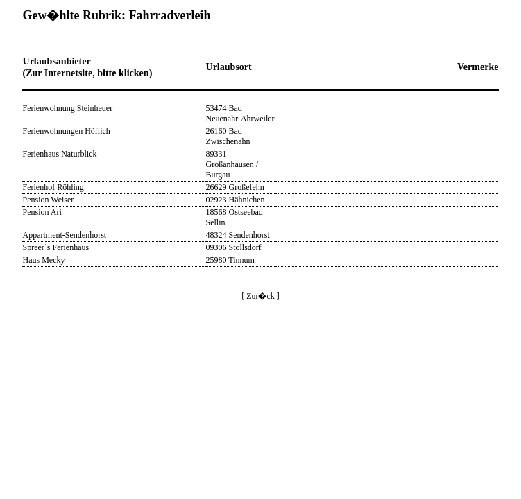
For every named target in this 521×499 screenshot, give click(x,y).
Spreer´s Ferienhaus (56, 247)
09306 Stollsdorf (234, 247)
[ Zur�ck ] (260, 296)
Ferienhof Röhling (53, 187)
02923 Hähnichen (235, 199)
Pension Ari (42, 212)
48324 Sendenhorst (238, 235)
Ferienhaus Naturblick (60, 154)
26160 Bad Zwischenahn (228, 136)
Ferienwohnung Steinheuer (68, 108)
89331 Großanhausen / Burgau (232, 164)
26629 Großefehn (235, 187)
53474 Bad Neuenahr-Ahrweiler (240, 113)
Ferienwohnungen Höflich (66, 131)
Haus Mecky (44, 260)
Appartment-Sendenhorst (65, 235)
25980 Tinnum (230, 260)
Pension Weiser (48, 199)
